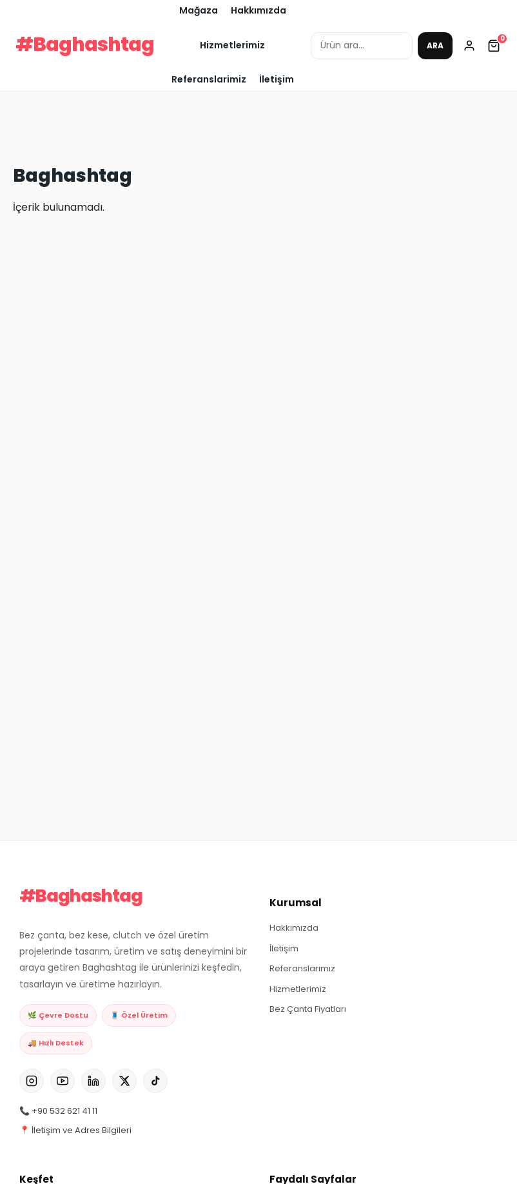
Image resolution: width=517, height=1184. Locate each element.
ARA (435, 45)
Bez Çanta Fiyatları (307, 1009)
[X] (124, 1084)
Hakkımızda (258, 10)
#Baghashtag (84, 44)
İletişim (276, 79)
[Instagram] (31, 1084)
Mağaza (198, 10)
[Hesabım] (469, 45)
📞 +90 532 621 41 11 (58, 1114)
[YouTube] (62, 1084)
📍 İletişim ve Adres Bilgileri (75, 1133)
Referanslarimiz (208, 79)
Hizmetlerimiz (232, 45)
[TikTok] (155, 1084)
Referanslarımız (302, 968)
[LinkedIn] (93, 1084)
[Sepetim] (494, 45)
